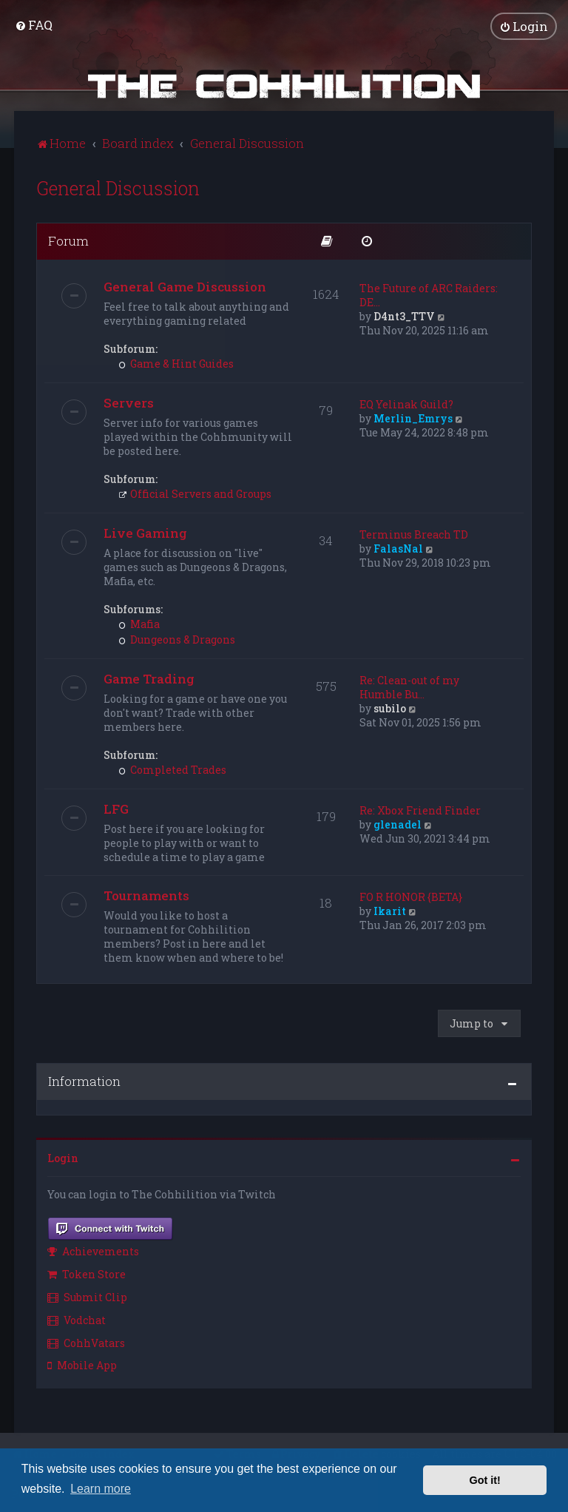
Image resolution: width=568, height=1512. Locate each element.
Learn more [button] (100, 1488)
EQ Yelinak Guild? (406, 403)
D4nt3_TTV (404, 315)
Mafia (139, 622)
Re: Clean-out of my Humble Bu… (409, 686)
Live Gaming (145, 531)
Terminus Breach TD (413, 533)
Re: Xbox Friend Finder (420, 809)
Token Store (86, 1273)
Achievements (93, 1250)
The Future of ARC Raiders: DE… (428, 294)
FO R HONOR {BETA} (410, 895)
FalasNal (398, 547)
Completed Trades (172, 768)
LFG (116, 807)
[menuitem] (33, 25)
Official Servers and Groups (194, 492)
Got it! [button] (485, 1480)
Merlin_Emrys (413, 417)
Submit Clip (87, 1296)
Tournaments (146, 893)
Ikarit (389, 909)
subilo (389, 707)
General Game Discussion (185, 285)
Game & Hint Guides (176, 362)
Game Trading (149, 677)
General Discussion (118, 187)
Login (62, 1157)
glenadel (397, 823)
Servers (129, 401)
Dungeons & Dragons (176, 638)
